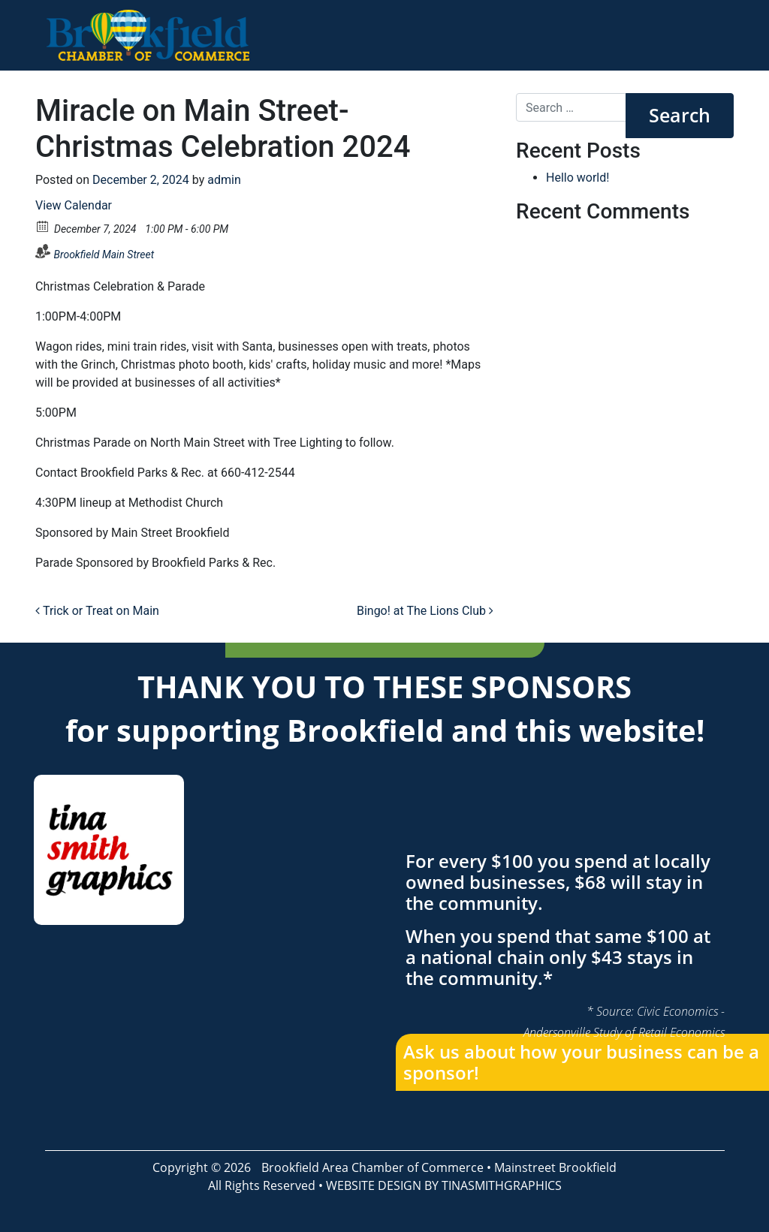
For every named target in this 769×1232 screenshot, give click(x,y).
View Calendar (73, 205)
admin (223, 180)
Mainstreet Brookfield (555, 1167)
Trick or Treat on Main (97, 611)
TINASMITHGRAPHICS (502, 1185)
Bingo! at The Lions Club (425, 611)
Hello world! (577, 177)
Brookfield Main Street (103, 255)
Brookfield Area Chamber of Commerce (372, 1167)
